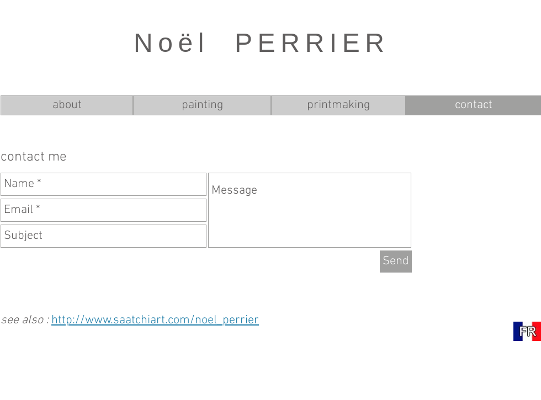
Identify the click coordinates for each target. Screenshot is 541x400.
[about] (67, 105)
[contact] (473, 105)
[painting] (202, 105)
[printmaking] (338, 105)
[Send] (396, 261)
